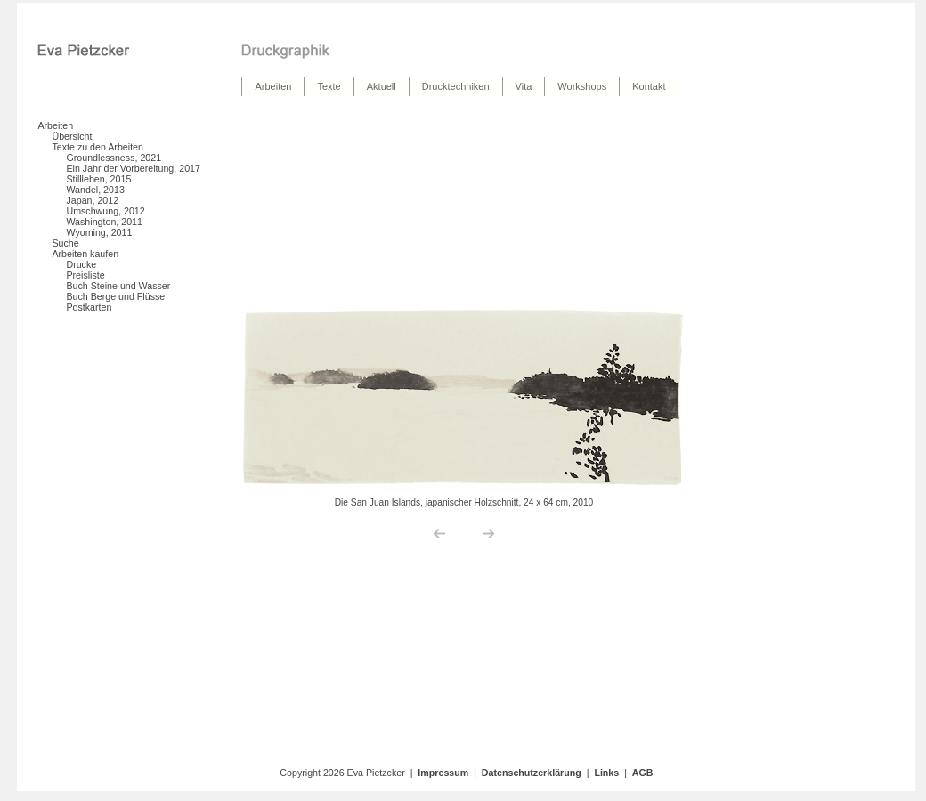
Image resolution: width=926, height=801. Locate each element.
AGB (643, 772)
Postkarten (88, 307)
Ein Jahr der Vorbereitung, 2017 (132, 168)
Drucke (81, 264)
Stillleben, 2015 (98, 179)
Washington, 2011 (104, 221)
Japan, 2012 (92, 200)
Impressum (443, 772)
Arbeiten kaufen (85, 253)
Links (606, 772)
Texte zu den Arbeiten (97, 147)
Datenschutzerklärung (531, 772)
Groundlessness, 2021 (113, 157)
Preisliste (85, 275)
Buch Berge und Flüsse (115, 296)
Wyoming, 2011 (99, 232)
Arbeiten (55, 125)
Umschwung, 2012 (105, 211)
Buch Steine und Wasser (118, 285)
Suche (65, 243)
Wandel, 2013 (95, 189)
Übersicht (72, 136)
